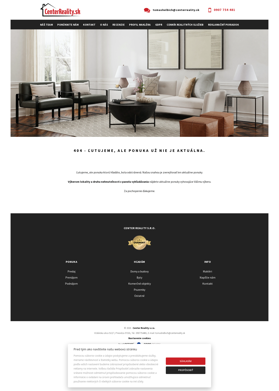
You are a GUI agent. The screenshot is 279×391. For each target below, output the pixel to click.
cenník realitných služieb (185, 24)
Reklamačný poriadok (223, 24)
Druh (94, 144)
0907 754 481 (224, 10)
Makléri (207, 310)
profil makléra (140, 24)
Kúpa (94, 163)
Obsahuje (148, 144)
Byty (139, 316)
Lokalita (45, 144)
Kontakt (89, 24)
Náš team (46, 24)
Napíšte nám (207, 316)
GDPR (158, 24)
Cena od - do (201, 144)
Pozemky (139, 328)
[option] (139, 83)
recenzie (118, 24)
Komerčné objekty (139, 322)
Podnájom (115, 163)
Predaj (51, 163)
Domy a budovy (139, 310)
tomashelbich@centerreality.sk (176, 10)
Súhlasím (186, 361)
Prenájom (73, 163)
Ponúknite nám (68, 24)
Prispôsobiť (185, 370)
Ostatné (139, 334)
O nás (104, 24)
